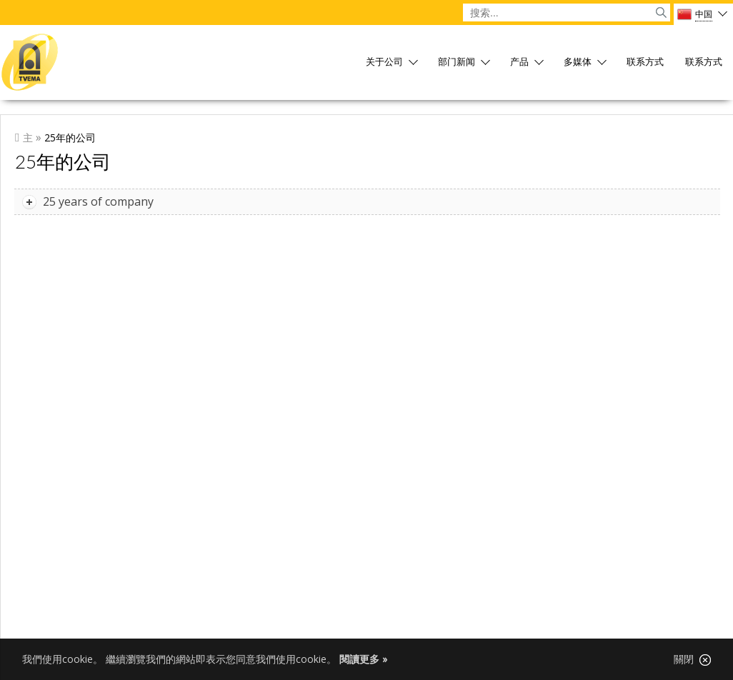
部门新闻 (456, 62)
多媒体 (578, 62)
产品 (519, 62)
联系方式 (645, 62)
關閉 (692, 659)
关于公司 (384, 62)
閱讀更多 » (363, 659)
